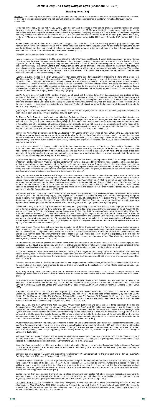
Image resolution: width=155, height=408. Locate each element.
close (12, 399)
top (143, 399)
